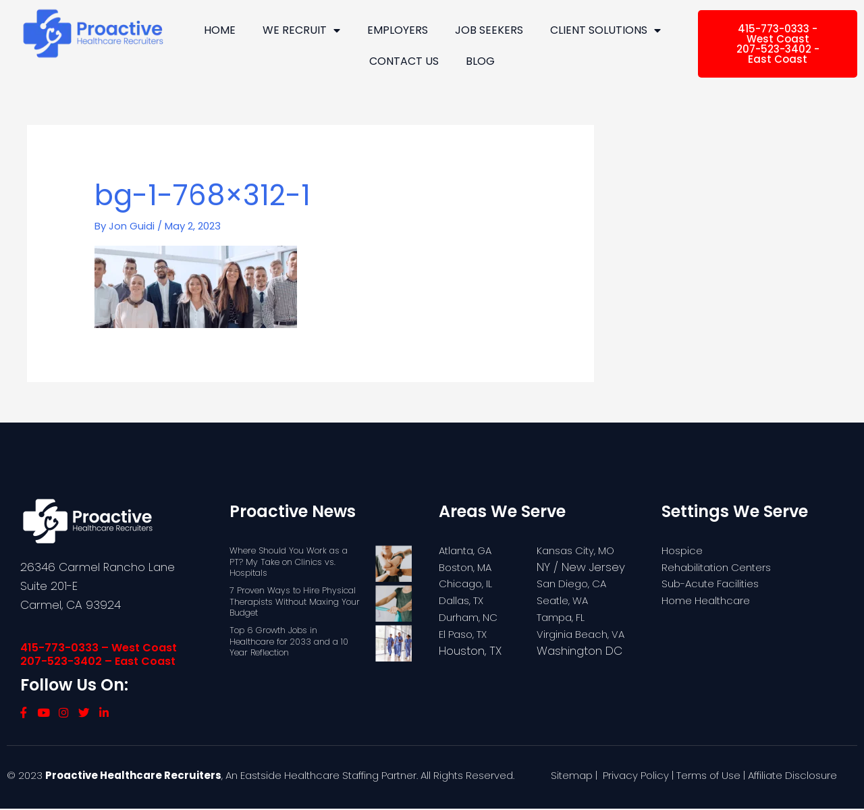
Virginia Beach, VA (585, 633)
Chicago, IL (468, 583)
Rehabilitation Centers (722, 566)
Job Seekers (489, 30)
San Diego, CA (575, 583)
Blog (480, 61)
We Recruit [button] (301, 30)
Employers (397, 30)
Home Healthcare (711, 600)
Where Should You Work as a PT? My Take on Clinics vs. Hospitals (290, 561)
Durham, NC (471, 616)
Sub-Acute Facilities (716, 583)
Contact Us (404, 61)
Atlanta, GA (469, 549)
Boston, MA (468, 566)
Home (220, 30)
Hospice (684, 549)
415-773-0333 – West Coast (98, 647)
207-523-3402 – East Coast (98, 660)
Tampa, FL (564, 616)
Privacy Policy (636, 777)
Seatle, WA (566, 600)
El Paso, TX (466, 633)
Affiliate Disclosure (792, 777)
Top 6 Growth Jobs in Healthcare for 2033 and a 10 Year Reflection (290, 641)
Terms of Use (708, 777)
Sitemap (572, 777)
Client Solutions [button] (605, 30)
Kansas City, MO (580, 549)
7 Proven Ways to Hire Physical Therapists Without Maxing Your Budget (296, 601)
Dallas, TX (464, 600)
